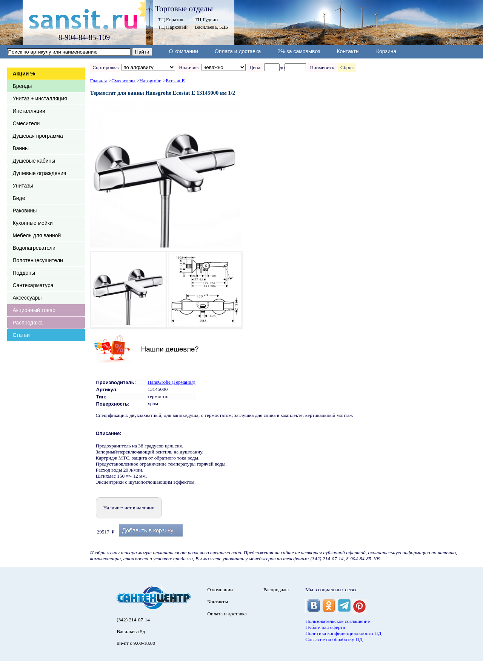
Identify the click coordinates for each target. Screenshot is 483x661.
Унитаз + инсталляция (40, 98)
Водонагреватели (34, 248)
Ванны (21, 148)
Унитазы (23, 186)
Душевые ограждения (39, 173)
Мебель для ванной (37, 235)
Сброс (347, 67)
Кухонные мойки (33, 223)
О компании (183, 51)
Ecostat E (175, 80)
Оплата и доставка (238, 51)
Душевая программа (38, 136)
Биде (19, 198)
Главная (98, 80)
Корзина (386, 51)
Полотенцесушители (38, 260)
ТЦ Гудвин (206, 19)
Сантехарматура (33, 285)
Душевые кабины (34, 161)
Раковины (25, 211)
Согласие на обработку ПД (334, 639)
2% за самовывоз (298, 51)
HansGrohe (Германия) (171, 382)
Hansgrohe (150, 80)
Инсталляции (29, 111)
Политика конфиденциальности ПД (343, 633)
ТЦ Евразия (170, 19)
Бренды (22, 86)
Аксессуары (27, 298)
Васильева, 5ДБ (211, 27)
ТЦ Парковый (173, 27)
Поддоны (24, 273)
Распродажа (28, 323)
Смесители (26, 123)
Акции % (24, 74)
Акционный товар (34, 310)
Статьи (21, 335)
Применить (322, 67)
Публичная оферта (325, 627)
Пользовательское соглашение (337, 621)
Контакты (348, 51)
